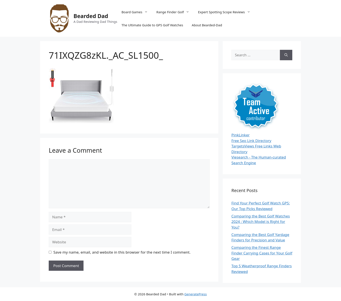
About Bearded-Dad (207, 25)
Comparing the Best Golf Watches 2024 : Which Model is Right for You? (260, 222)
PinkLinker (240, 134)
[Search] (286, 55)
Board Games (137, 11)
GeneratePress (195, 294)
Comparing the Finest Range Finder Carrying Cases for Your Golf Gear (261, 253)
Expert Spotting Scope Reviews (226, 11)
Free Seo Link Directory (251, 140)
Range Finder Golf (175, 11)
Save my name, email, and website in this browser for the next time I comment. (122, 252)
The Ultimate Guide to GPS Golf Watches (152, 25)
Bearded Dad (91, 16)
